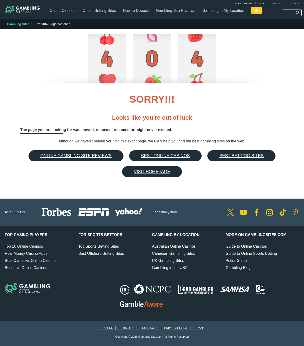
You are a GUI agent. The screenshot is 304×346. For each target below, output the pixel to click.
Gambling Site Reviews (175, 11)
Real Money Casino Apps (26, 253)
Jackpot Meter (243, 3)
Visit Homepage (152, 171)
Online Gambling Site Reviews (76, 155)
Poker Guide (236, 261)
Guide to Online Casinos (246, 246)
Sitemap (197, 328)
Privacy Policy (176, 328)
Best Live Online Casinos (26, 268)
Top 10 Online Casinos (24, 246)
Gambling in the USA (169, 268)
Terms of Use (127, 328)
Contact (296, 3)
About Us (278, 3)
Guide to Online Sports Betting (251, 253)
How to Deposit (136, 11)
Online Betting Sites (99, 11)
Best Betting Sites (241, 155)
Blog (262, 3)
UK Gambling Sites (168, 261)
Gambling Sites (18, 24)
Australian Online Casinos (174, 246)
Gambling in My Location (223, 11)
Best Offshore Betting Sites (101, 253)
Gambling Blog (238, 268)
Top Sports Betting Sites (98, 246)
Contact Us (151, 328)
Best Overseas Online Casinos (31, 261)
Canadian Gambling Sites (173, 253)
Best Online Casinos (165, 155)
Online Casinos (63, 11)
